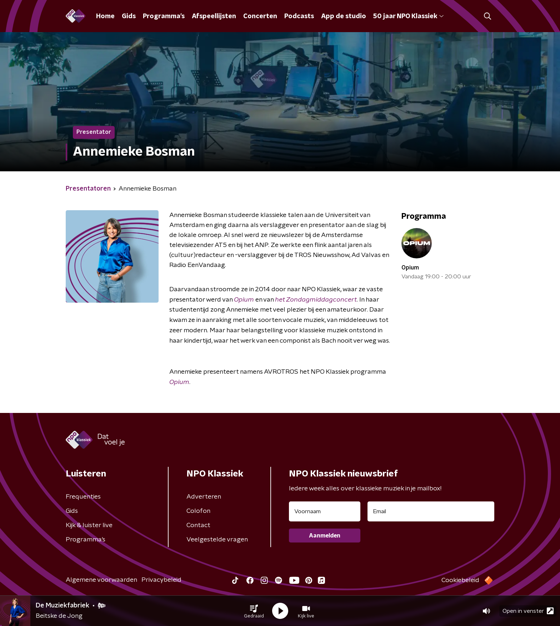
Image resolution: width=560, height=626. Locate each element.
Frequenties (83, 497)
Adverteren (203, 497)
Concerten (260, 16)
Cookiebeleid (460, 580)
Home (105, 16)
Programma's (164, 16)
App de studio (343, 16)
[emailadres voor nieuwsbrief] (431, 511)
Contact (198, 525)
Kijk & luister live (89, 525)
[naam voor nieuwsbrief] (324, 511)
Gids (129, 16)
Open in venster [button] (528, 610)
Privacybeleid (161, 580)
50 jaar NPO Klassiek (408, 16)
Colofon (198, 511)
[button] (253, 611)
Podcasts (299, 16)
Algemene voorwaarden (101, 580)
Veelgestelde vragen (217, 539)
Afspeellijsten (214, 16)
